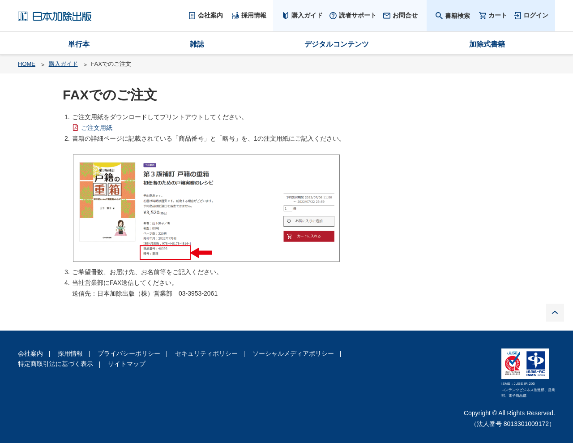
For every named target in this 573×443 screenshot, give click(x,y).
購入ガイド (307, 15)
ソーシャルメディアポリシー (293, 353)
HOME (26, 63)
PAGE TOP (555, 313)
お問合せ (405, 15)
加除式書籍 (487, 44)
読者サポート (357, 15)
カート (497, 15)
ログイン (535, 15)
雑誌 (197, 44)
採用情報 (70, 353)
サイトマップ (126, 363)
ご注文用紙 (96, 127)
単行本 (79, 44)
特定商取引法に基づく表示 (55, 363)
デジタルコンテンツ (336, 44)
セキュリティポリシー (206, 353)
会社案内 (30, 353)
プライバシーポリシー (129, 353)
